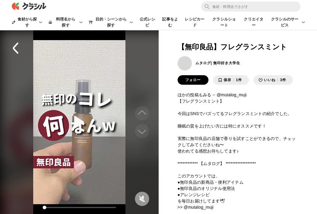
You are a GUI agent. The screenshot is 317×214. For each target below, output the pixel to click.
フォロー (193, 80)
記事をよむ (170, 22)
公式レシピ (147, 22)
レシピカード (194, 22)
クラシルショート (224, 22)
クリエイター (253, 22)
